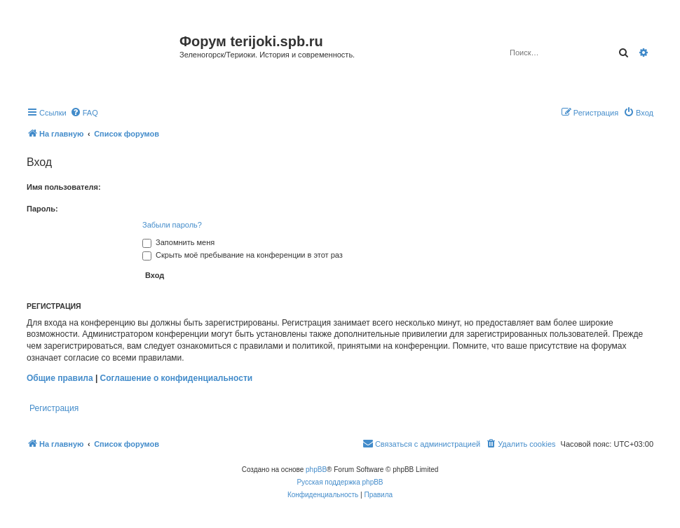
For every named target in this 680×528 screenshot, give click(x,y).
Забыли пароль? (172, 225)
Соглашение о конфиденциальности (176, 378)
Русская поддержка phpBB (340, 482)
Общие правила (60, 378)
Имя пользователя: (64, 187)
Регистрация (54, 408)
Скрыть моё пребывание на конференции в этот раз (242, 255)
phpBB (316, 469)
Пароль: (42, 208)
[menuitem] (84, 112)
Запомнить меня (178, 242)
